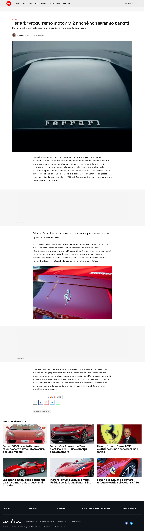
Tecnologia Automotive (41, 411)
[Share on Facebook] (40, 402)
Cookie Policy (61, 508)
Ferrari (15, 19)
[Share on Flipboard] (46, 402)
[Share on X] (35, 402)
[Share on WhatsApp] (58, 402)
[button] (4, 3)
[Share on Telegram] (52, 402)
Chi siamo (6, 508)
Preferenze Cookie (129, 508)
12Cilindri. (70, 177)
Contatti (32, 508)
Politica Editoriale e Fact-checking (96, 508)
